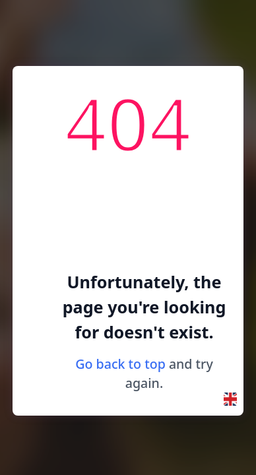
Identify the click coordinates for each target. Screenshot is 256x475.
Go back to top (120, 364)
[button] (230, 399)
